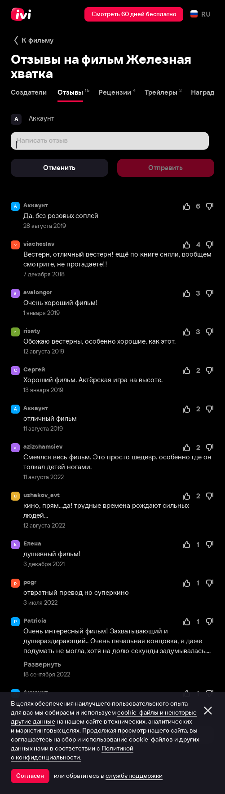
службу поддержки (134, 775)
